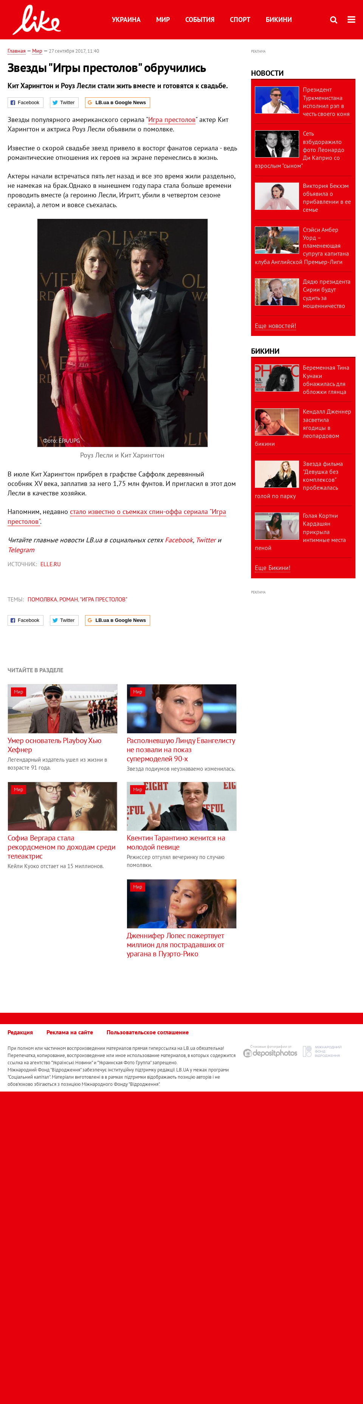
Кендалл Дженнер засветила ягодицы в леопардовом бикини (303, 427)
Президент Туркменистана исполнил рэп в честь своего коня (326, 101)
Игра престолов (171, 119)
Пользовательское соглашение (148, 1032)
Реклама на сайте (70, 1032)
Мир (163, 19)
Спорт (240, 19)
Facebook (179, 540)
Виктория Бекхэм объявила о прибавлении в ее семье (327, 198)
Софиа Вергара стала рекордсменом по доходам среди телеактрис (61, 847)
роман (68, 599)
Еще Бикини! (272, 568)
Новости (267, 73)
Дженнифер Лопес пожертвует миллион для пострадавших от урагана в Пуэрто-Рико (175, 945)
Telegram (21, 549)
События (199, 19)
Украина (126, 19)
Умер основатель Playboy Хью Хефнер (54, 745)
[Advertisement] (71, 932)
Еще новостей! (275, 326)
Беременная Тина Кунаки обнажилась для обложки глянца (326, 379)
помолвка (42, 599)
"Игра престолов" (103, 599)
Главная (17, 50)
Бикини (279, 19)
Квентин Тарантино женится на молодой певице (176, 842)
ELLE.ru (50, 564)
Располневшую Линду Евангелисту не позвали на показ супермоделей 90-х (181, 750)
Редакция (20, 1032)
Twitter (205, 540)
